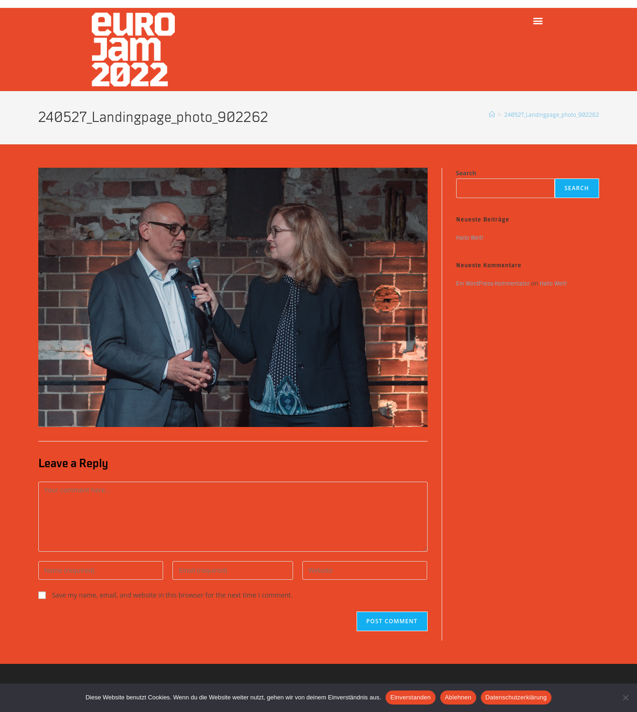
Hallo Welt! (469, 238)
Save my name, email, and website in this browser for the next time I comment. (172, 595)
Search (466, 173)
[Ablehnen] (625, 697)
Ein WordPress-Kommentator (493, 283)
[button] (537, 20)
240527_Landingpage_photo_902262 (551, 115)
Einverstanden (410, 697)
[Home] (492, 115)
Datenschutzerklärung (516, 697)
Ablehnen (458, 697)
